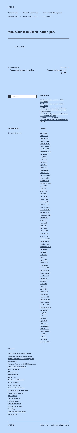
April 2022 (43, 260)
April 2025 (43, 165)
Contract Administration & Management (20, 356)
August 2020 (44, 310)
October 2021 (44, 276)
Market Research (13, 374)
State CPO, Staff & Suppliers (52, 13)
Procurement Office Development (18, 390)
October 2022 (44, 244)
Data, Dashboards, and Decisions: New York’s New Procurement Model (54, 114)
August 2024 (44, 186)
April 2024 (43, 196)
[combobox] (22, 96)
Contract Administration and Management (21, 359)
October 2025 (44, 149)
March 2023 (44, 231)
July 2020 (43, 313)
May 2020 (43, 318)
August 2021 (44, 278)
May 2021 (43, 286)
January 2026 (44, 141)
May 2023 (43, 225)
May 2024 (43, 194)
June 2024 (43, 191)
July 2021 (43, 281)
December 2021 (45, 270)
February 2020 (44, 326)
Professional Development (16, 393)
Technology (11, 409)
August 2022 (44, 249)
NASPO (11, 7)
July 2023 (43, 220)
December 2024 (45, 175)
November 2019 (45, 331)
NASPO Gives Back (13, 382)
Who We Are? (46, 17)
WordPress (65, 425)
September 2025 (45, 151)
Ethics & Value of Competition (17, 366)
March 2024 (44, 199)
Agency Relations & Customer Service (19, 353)
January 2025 (44, 173)
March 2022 (44, 262)
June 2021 (43, 284)
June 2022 (43, 255)
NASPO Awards (13, 17)
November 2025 (45, 146)
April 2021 (43, 289)
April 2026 (43, 133)
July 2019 (43, 334)
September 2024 (45, 183)
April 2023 (43, 228)
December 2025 (45, 143)
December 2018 (45, 342)
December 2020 (45, 299)
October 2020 (44, 305)
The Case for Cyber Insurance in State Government (52, 100)
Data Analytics (12, 361)
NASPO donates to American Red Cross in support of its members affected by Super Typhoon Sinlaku (53, 109)
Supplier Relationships (14, 403)
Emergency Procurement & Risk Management (22, 364)
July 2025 (43, 157)
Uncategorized (12, 414)
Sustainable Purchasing (15, 406)
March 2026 (44, 136)
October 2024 (44, 181)
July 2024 (43, 188)
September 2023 (45, 215)
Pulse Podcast (12, 396)
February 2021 (44, 294)
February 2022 (44, 265)
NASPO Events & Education (16, 380)
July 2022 (43, 252)
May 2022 (43, 257)
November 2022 (45, 241)
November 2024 (45, 178)
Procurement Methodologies (16, 388)
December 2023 (45, 207)
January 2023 (44, 236)
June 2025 (43, 159)
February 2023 (44, 233)
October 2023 (44, 212)
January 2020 (44, 328)
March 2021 (44, 291)
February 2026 (44, 138)
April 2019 (43, 339)
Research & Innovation (30, 13)
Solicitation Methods (14, 398)
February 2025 (44, 170)
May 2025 (43, 162)
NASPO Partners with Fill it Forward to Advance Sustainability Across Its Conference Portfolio (54, 119)
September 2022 (45, 247)
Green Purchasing (13, 369)
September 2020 (45, 307)
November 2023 (45, 210)
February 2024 (44, 202)
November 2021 (45, 273)
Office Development (14, 385)
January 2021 (44, 297)
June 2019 (43, 336)
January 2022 (44, 268)
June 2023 (43, 223)
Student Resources (13, 401)
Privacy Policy (44, 425)
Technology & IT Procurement (17, 411)
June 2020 (43, 315)
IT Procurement (12, 372)
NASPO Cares (12, 377)
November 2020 (45, 302)
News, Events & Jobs (30, 17)
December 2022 (45, 239)
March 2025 (44, 167)
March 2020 (44, 323)
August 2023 (44, 217)
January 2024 (44, 204)
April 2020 (43, 321)
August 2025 (44, 154)
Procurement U (13, 13)
